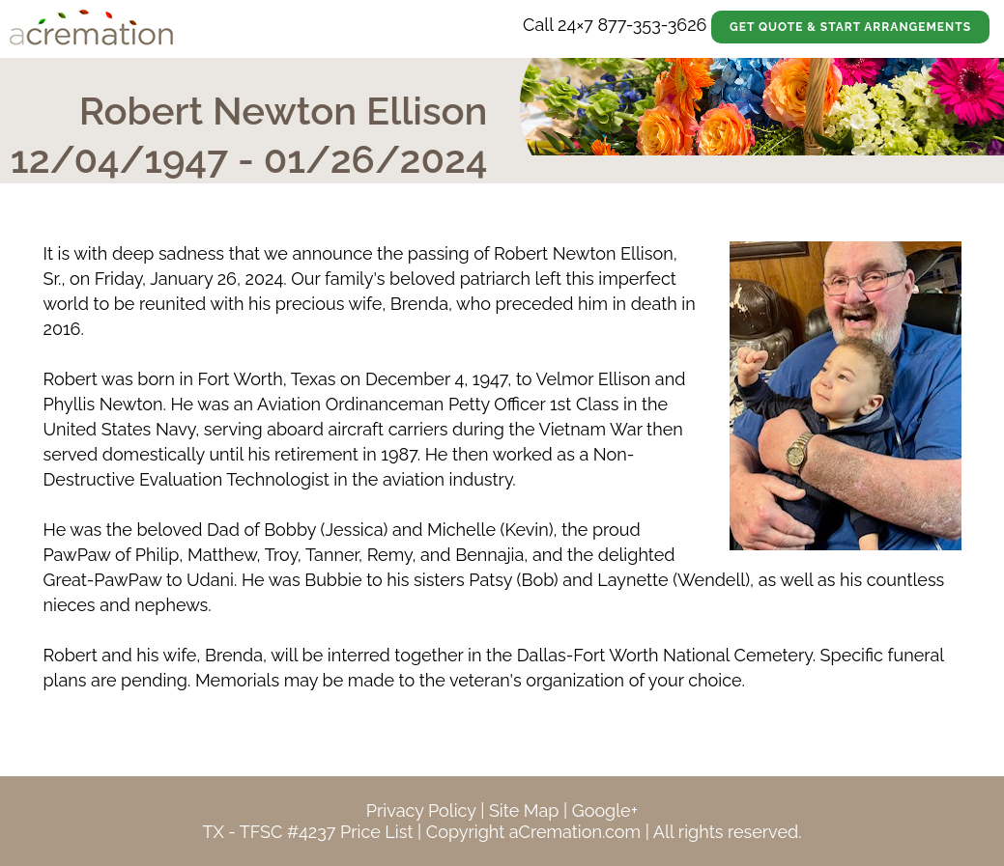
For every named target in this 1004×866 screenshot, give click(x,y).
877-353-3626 (651, 24)
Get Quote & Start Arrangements (850, 27)
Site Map (524, 810)
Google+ (605, 810)
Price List (377, 832)
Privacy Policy (421, 810)
